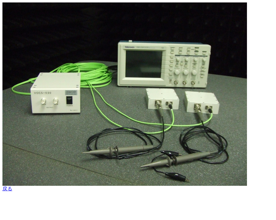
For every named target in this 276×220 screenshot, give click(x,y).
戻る (7, 188)
